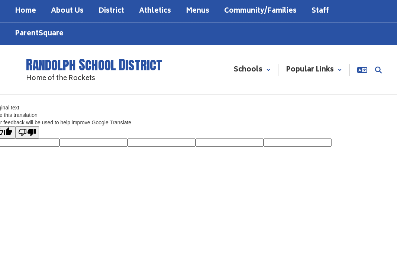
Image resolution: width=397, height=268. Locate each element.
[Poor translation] (27, 132)
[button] (252, 70)
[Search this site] (378, 70)
